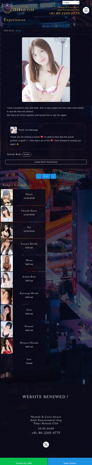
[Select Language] (70, 2)
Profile (26, 154)
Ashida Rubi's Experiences (46, 162)
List (46, 176)
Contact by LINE (24, 463)
